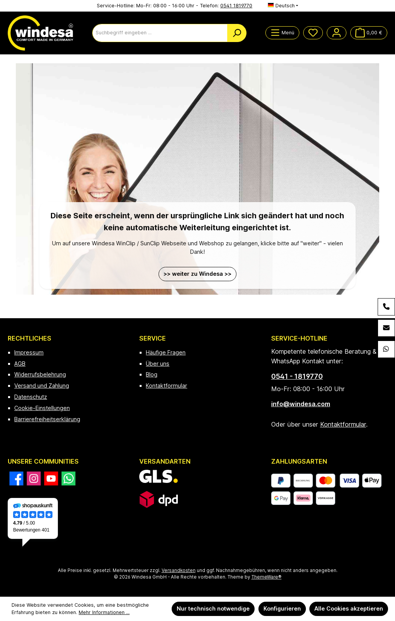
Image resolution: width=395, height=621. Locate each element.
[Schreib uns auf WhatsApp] (68, 478)
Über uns (157, 363)
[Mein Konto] (336, 32)
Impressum (29, 352)
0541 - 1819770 (297, 376)
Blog (151, 374)
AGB (19, 363)
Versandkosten (179, 570)
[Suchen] (236, 33)
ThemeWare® (267, 577)
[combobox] (160, 33)
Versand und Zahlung (41, 385)
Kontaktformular (166, 385)
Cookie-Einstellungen (42, 408)
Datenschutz (30, 396)
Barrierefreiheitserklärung (47, 419)
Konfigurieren (282, 608)
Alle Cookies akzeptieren (348, 608)
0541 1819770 (236, 5)
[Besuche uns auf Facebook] (16, 478)
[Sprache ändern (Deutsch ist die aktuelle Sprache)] (283, 6)
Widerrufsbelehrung (40, 374)
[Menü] (282, 32)
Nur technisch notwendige (213, 608)
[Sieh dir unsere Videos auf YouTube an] (51, 478)
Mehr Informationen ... (104, 612)
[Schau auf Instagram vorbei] (33, 478)
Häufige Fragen (166, 352)
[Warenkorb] (368, 32)
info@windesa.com (300, 404)
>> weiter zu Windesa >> (197, 273)
